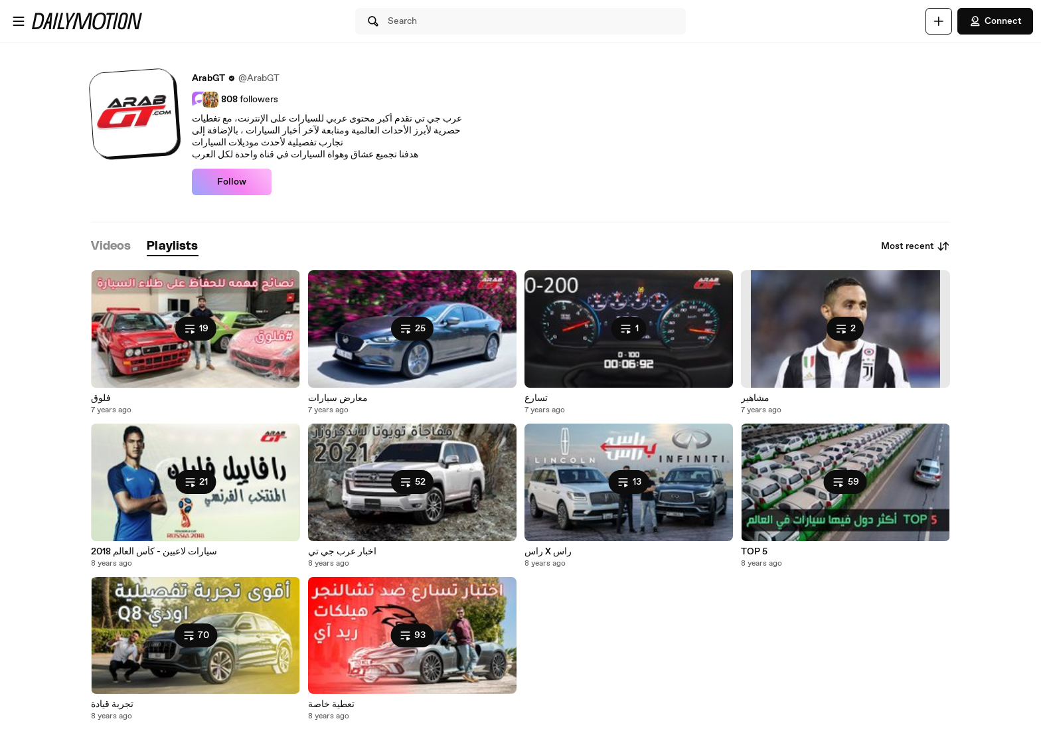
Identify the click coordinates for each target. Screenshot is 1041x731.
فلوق (101, 398)
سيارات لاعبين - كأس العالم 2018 (154, 551)
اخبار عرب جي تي (342, 551)
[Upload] (938, 21)
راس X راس (548, 551)
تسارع (536, 398)
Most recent (915, 246)
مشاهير (755, 398)
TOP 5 (754, 551)
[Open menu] (18, 21)
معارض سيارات (338, 398)
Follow (231, 182)
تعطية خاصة (331, 704)
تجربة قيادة (112, 704)
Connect (995, 21)
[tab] (111, 246)
